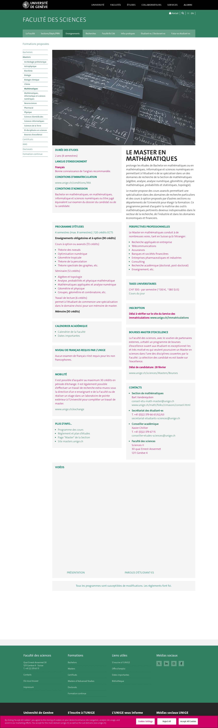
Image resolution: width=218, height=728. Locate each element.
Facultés (115, 4)
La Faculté (30, 33)
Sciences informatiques (34, 121)
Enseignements (73, 33)
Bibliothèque (118, 681)
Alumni (188, 4)
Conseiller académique (145, 424)
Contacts (27, 674)
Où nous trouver (30, 681)
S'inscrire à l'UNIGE (121, 662)
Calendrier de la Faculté (71, 332)
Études (131, 4)
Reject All (167, 721)
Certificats (28, 139)
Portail (173, 13)
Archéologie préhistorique (35, 62)
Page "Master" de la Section (74, 437)
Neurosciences (30, 103)
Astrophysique (30, 66)
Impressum (28, 687)
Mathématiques (31, 88)
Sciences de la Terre (32, 125)
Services (172, 4)
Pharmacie (28, 108)
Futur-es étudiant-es (180, 33)
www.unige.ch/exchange (69, 409)
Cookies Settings (145, 721)
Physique (28, 112)
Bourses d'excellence (33, 134)
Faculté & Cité (108, 33)
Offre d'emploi (118, 668)
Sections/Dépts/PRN (50, 33)
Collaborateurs (151, 4)
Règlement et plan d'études (74, 433)
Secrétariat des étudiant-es (147, 410)
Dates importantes (69, 336)
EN (192, 13)
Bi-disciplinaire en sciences (35, 130)
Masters (27, 57)
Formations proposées (36, 44)
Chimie (27, 84)
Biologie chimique (31, 79)
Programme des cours (70, 429)
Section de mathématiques (148, 393)
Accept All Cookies (188, 721)
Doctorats (27, 149)
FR (188, 13)
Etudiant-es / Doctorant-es (153, 33)
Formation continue (33, 154)
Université (97, 4)
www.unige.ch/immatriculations (169, 318)
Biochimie (28, 71)
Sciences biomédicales (33, 116)
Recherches (91, 33)
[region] (109, 722)
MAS (25, 144)
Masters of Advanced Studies (81, 681)
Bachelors (27, 52)
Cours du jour (137, 293)
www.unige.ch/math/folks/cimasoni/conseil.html (161, 405)
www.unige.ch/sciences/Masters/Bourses (153, 373)
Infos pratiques (128, 33)
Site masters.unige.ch (70, 441)
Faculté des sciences (54, 20)
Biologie (27, 75)
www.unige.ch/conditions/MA (73, 183)
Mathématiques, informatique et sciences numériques (34, 96)
